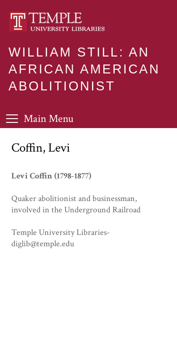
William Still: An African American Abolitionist (84, 69)
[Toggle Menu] (39, 118)
